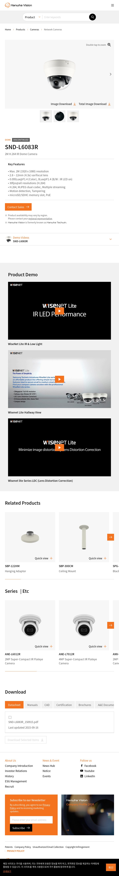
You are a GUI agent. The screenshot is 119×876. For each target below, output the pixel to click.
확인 (110, 867)
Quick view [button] (44, 558)
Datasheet (14, 705)
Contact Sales (18, 207)
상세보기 (7, 871)
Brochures (85, 705)
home (8, 29)
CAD (47, 705)
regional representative (40, 218)
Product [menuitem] (30, 17)
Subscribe (21, 828)
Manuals (32, 705)
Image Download (63, 103)
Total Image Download (95, 103)
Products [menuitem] (20, 29)
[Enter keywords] (65, 17)
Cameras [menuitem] (34, 29)
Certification (64, 705)
